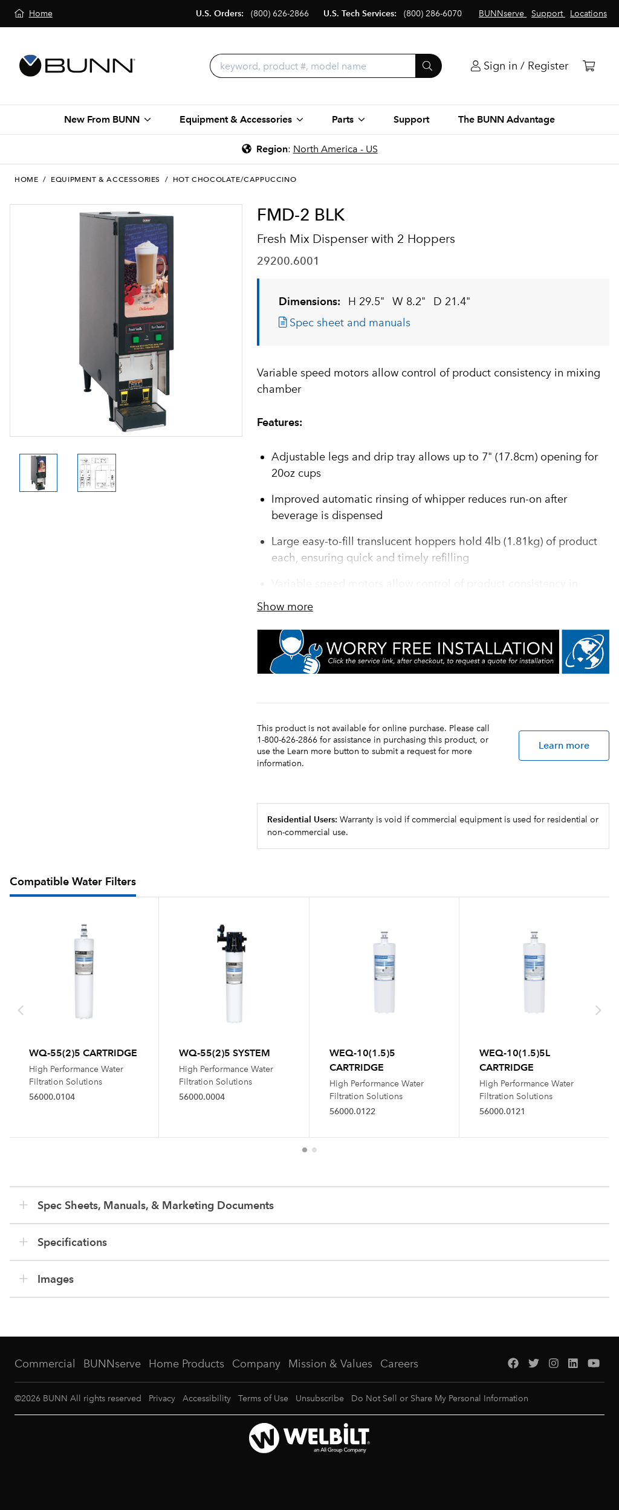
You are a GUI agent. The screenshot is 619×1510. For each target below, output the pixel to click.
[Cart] (589, 66)
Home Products (186, 1363)
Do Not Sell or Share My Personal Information (439, 1398)
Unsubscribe (320, 1398)
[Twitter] (533, 1364)
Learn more (564, 745)
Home (26, 179)
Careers (399, 1363)
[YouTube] (594, 1364)
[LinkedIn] (573, 1364)
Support (411, 119)
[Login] (519, 66)
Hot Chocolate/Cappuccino (234, 179)
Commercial (45, 1363)
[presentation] (20, 1010)
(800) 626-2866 (280, 13)
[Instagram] (554, 1364)
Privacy (162, 1398)
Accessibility (207, 1398)
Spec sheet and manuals (345, 322)
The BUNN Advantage (506, 119)
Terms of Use (263, 1398)
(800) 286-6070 (433, 13)
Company (256, 1363)
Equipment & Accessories (105, 179)
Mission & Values (330, 1363)
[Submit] (428, 66)
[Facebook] (513, 1364)
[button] (304, 1149)
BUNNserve (112, 1363)
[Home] (34, 13)
